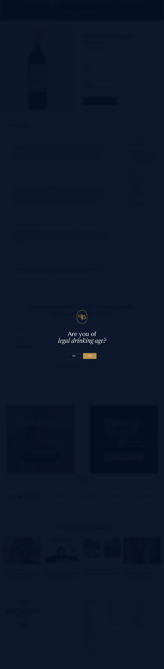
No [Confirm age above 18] (74, 356)
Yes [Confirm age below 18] (90, 356)
